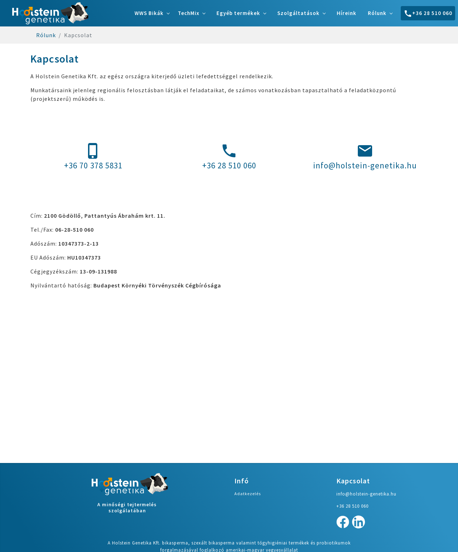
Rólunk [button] (377, 13)
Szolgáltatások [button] (298, 13)
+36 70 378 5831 (93, 156)
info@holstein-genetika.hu (365, 156)
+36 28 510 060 (428, 13)
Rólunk (46, 35)
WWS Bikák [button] (149, 13)
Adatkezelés (247, 493)
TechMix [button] (188, 13)
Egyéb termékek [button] (238, 13)
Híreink (346, 13)
